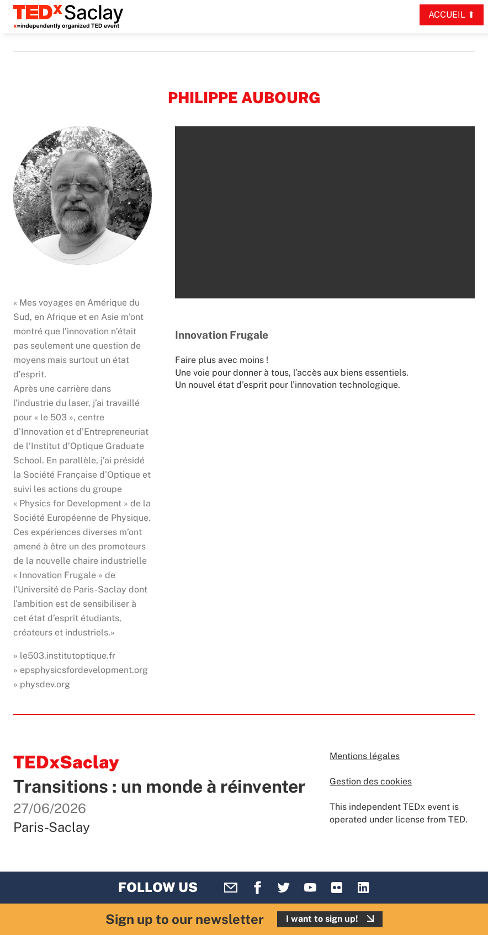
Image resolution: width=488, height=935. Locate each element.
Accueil (446, 14)
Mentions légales (365, 756)
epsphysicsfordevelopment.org (84, 670)
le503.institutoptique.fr (67, 655)
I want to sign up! (322, 918)
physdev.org (45, 684)
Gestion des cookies (371, 781)
